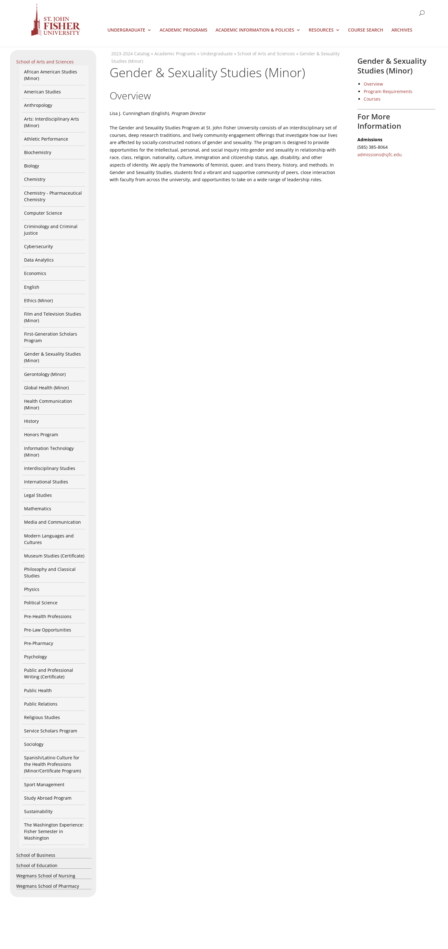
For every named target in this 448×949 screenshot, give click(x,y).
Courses (372, 99)
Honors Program (41, 434)
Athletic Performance (46, 139)
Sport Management (44, 784)
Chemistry (34, 179)
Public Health (38, 690)
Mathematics (37, 509)
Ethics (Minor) (38, 300)
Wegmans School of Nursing (45, 876)
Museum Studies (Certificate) (54, 556)
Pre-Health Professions (48, 616)
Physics (31, 589)
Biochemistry (37, 152)
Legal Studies (38, 495)
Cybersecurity (38, 246)
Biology (31, 166)
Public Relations (40, 704)
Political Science (40, 603)
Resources (321, 30)
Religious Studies (42, 717)
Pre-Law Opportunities (47, 630)
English (31, 287)
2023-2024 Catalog (130, 54)
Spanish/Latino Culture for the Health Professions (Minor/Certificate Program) (52, 764)
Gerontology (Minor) (45, 374)
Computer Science (43, 213)
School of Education (36, 865)
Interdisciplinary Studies (49, 468)
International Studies (46, 482)
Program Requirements (388, 91)
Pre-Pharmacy (38, 643)
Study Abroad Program (48, 798)
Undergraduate (126, 30)
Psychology (35, 657)
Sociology (33, 744)
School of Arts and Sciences (45, 62)
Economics (35, 273)
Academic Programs (183, 30)
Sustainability (38, 811)
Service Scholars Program (50, 731)
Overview (373, 84)
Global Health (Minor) (46, 388)
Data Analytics (39, 260)
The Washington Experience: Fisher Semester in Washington (54, 831)
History (31, 421)
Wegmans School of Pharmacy (47, 886)
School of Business (35, 855)
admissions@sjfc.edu (379, 154)
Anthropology (38, 105)
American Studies (42, 92)
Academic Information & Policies (255, 30)
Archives (401, 30)
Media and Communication (52, 522)
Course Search (365, 30)
